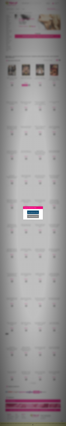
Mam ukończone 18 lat (33, 212)
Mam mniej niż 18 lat (33, 216)
